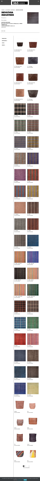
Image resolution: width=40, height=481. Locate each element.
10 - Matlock (16, 329)
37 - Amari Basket (29, 99)
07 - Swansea (29, 345)
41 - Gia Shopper (29, 66)
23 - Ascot (28, 214)
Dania (15, 460)
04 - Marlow (16, 378)
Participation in (3, 17)
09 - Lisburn (29, 329)
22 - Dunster (16, 230)
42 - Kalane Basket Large (18, 66)
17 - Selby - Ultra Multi (30, 263)
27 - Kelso (28, 181)
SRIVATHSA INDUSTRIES (17, 67)
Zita (14, 444)
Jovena (28, 444)
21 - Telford (29, 230)
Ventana (15, 411)
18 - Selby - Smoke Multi (17, 263)
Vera (28, 411)
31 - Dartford (29, 148)
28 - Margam (16, 181)
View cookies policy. (20, 479)
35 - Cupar (28, 115)
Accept (25, 479)
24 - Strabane (16, 214)
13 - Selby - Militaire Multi (31, 296)
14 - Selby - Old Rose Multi (18, 296)
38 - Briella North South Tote (18, 99)
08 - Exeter (15, 345)
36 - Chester (16, 115)
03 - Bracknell (29, 378)
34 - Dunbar (16, 148)
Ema (27, 460)
